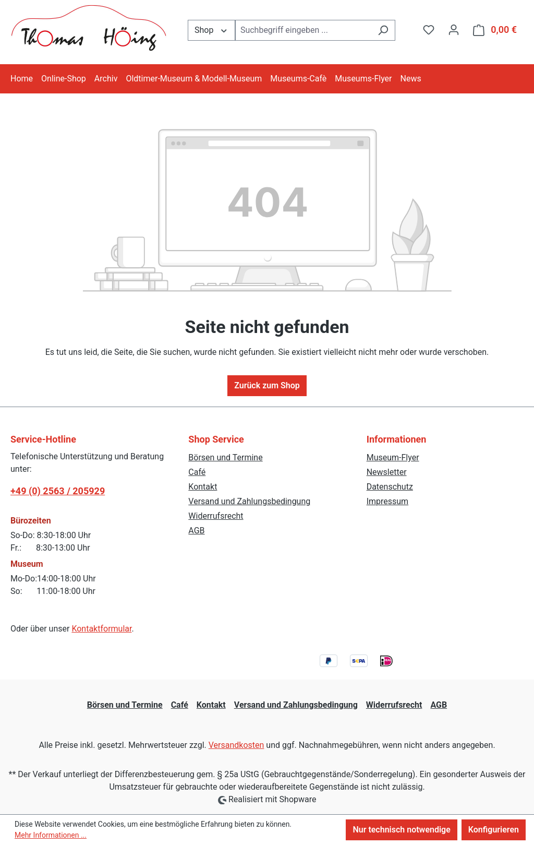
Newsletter (387, 472)
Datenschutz (390, 487)
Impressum (388, 501)
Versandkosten (236, 745)
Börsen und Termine (225, 457)
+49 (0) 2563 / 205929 (57, 490)
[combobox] (303, 30)
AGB (196, 530)
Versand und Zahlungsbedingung (249, 501)
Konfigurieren (493, 830)
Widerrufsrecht (215, 516)
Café (196, 472)
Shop (211, 29)
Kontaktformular (101, 629)
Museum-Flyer (393, 457)
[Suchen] (383, 30)
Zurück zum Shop (267, 385)
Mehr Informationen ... (51, 835)
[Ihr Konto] (453, 29)
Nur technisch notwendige (401, 830)
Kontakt (202, 487)
